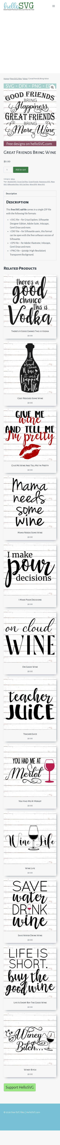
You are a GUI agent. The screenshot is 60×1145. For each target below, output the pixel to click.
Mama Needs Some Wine (30, 532)
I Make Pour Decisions (30, 600)
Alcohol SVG (12, 182)
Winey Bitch (30, 1069)
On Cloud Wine (30, 667)
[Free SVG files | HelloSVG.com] (20, 6)
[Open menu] (53, 6)
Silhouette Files (13, 184)
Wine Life (30, 868)
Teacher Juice (30, 734)
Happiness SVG (44, 182)
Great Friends (33, 182)
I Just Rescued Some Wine (30, 398)
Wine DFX (33, 184)
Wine (13, 179)
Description (11, 193)
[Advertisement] (30, 43)
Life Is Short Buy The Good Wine (30, 1002)
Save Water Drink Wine (30, 935)
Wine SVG (41, 184)
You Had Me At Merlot (30, 801)
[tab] (30, 194)
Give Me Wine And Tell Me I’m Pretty (30, 465)
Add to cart (21, 169)
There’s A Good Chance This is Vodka (30, 331)
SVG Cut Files (24, 184)
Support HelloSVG (20, 1087)
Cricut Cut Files (22, 182)
